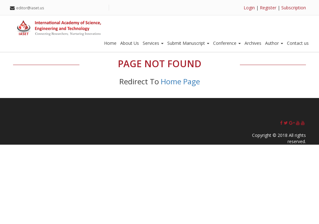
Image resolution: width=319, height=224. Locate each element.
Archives (253, 43)
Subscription (293, 8)
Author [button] (274, 43)
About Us (129, 43)
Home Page (180, 81)
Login (249, 8)
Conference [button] (227, 43)
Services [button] (153, 43)
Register (268, 8)
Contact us (298, 43)
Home (110, 43)
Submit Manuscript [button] (188, 43)
